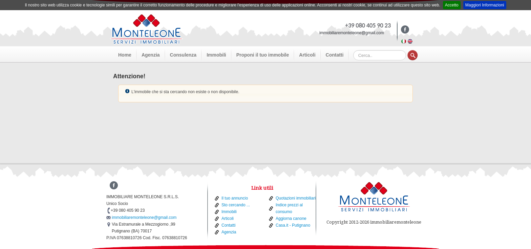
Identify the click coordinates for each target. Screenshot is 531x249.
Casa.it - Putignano (293, 225)
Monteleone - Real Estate (146, 29)
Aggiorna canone (291, 218)
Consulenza (183, 55)
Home (124, 55)
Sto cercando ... (235, 205)
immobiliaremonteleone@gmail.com (351, 32)
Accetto (452, 5)
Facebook (404, 31)
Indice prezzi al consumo (289, 208)
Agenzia (151, 55)
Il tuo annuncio (234, 198)
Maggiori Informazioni (484, 5)
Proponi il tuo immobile (262, 55)
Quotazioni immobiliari (296, 198)
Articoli (307, 55)
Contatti (335, 55)
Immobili (216, 55)
